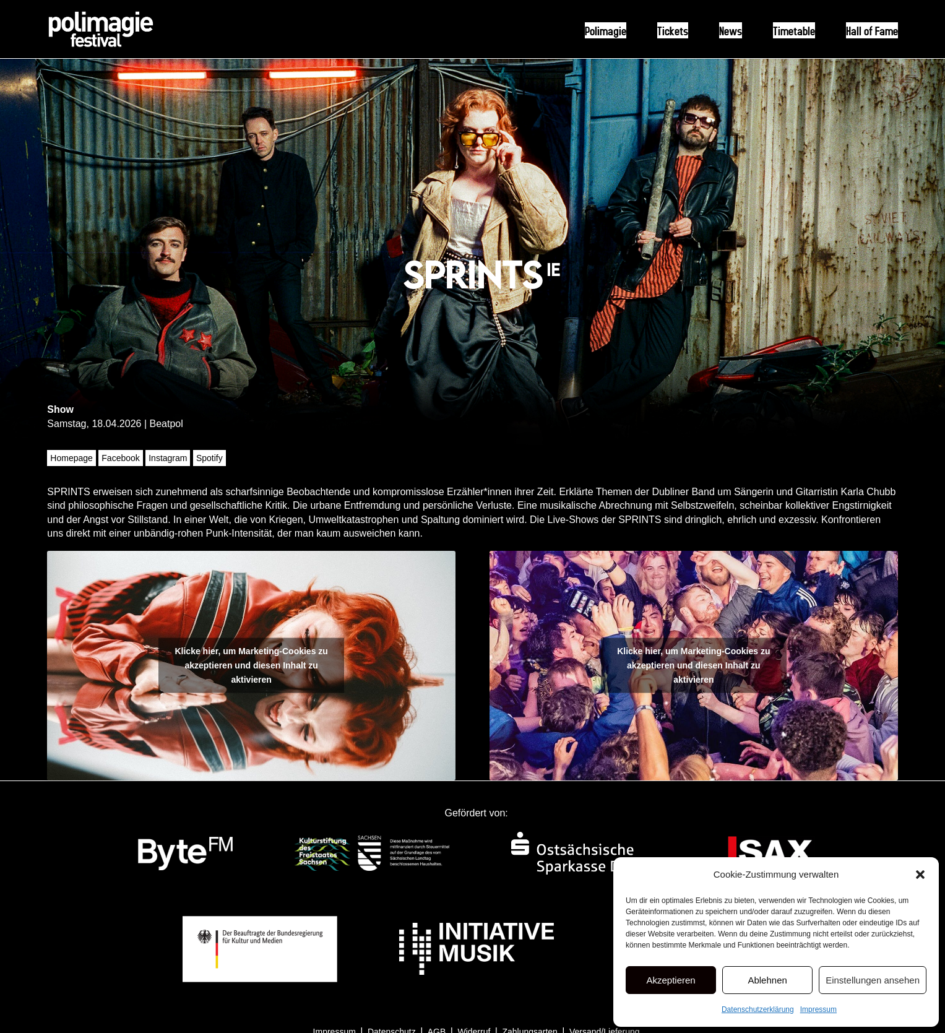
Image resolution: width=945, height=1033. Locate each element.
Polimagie (605, 30)
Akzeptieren (670, 980)
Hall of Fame (872, 30)
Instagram (168, 458)
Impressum (818, 1009)
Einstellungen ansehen (873, 980)
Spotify (209, 458)
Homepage (71, 458)
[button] (920, 874)
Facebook (120, 458)
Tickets (672, 30)
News (730, 30)
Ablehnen (767, 980)
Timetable (794, 30)
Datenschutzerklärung (758, 1009)
